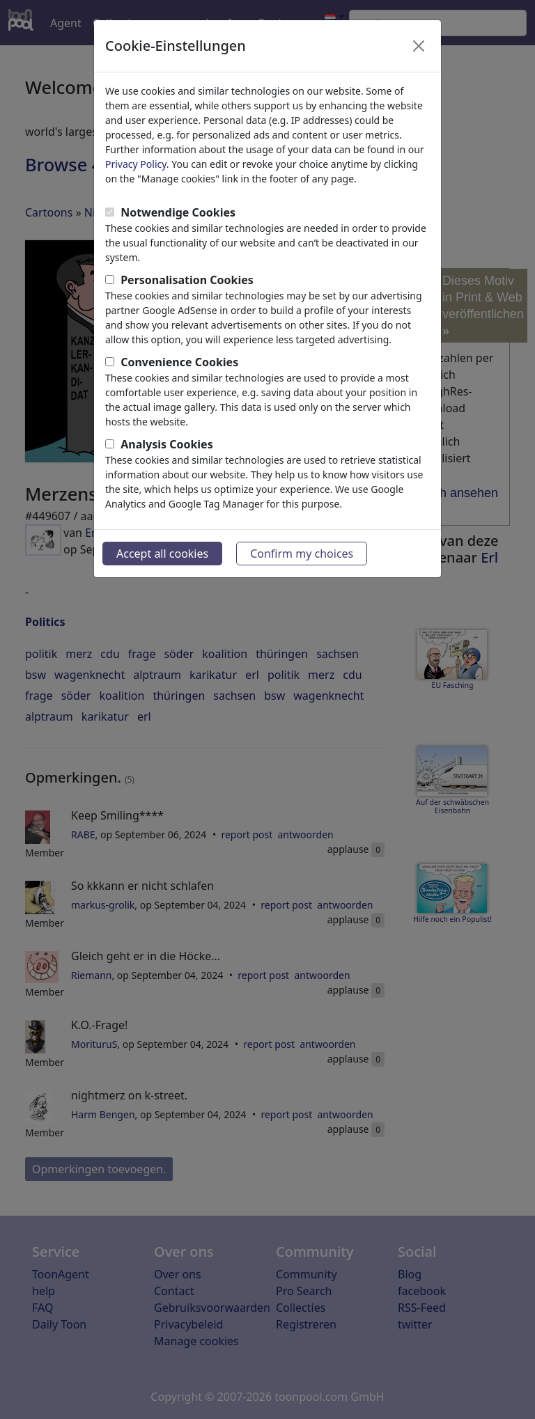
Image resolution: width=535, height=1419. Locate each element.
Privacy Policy (135, 164)
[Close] (419, 46)
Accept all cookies (162, 553)
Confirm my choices (301, 553)
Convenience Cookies (179, 362)
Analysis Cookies (167, 444)
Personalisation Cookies (187, 280)
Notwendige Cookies (178, 212)
